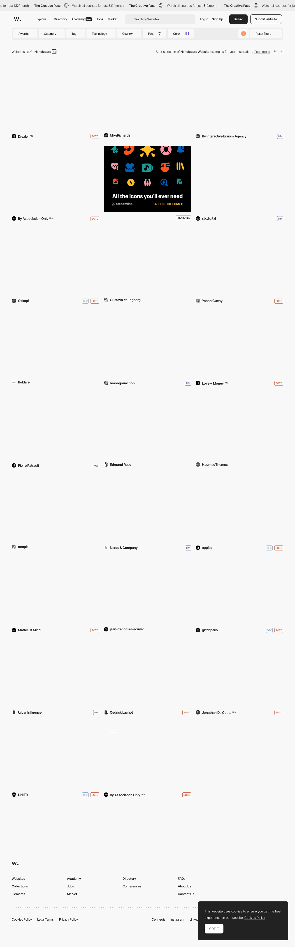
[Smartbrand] (239, 179)
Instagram (177, 919)
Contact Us (186, 894)
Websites (18, 51)
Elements (18, 894)
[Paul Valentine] (147, 755)
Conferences (132, 886)
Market (113, 19)
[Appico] (239, 508)
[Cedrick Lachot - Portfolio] (147, 673)
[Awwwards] (17, 19)
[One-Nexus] (147, 426)
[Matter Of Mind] (55, 590)
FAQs (181, 878)
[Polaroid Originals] (239, 343)
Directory (60, 19)
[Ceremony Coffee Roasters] (55, 96)
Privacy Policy (68, 919)
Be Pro (238, 19)
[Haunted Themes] (239, 426)
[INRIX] (55, 673)
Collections (20, 886)
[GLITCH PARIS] (239, 590)
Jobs (99, 19)
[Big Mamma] (239, 673)
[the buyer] (55, 426)
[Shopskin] (55, 179)
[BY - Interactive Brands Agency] (239, 96)
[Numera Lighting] (55, 343)
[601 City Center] (147, 261)
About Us (184, 886)
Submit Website (266, 19)
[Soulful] (147, 343)
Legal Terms (45, 919)
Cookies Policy (22, 919)
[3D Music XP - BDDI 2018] (239, 261)
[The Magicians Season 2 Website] (55, 755)
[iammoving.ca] (147, 590)
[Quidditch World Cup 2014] (147, 96)
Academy (82, 19)
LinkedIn (195, 919)
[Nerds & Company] (147, 508)
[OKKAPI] (55, 261)
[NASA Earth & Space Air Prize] (55, 508)
